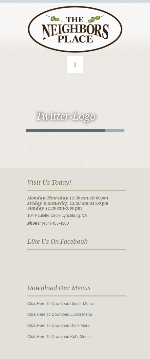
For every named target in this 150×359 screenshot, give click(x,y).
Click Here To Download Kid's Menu (58, 336)
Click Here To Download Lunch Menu (59, 314)
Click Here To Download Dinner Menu (60, 303)
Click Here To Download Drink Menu (59, 325)
